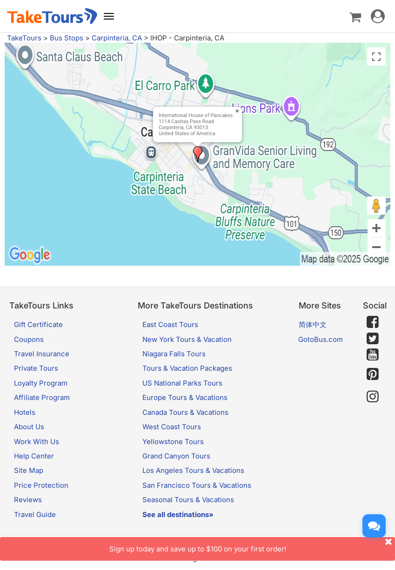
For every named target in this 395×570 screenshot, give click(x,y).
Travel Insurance (41, 353)
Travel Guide (35, 514)
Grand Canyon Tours (176, 456)
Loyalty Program (40, 383)
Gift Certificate (38, 324)
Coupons (29, 339)
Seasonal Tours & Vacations (188, 499)
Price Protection (41, 485)
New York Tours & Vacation (187, 339)
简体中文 (313, 324)
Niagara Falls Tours (174, 353)
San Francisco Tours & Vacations (196, 485)
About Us (29, 426)
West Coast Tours (171, 426)
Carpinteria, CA (117, 37)
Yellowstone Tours (173, 441)
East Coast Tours (170, 324)
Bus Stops (66, 37)
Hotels (24, 412)
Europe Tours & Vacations (185, 397)
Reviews (28, 499)
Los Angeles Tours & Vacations (193, 470)
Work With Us (36, 441)
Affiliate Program (42, 397)
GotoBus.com (320, 339)
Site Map (28, 470)
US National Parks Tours (182, 383)
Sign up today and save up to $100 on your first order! (252, 545)
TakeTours (24, 37)
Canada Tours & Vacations (185, 412)
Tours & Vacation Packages (187, 368)
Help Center (34, 456)
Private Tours (36, 368)
